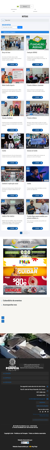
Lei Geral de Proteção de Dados (40, 419)
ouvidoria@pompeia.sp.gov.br (37, 399)
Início (3, 20)
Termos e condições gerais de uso (41, 414)
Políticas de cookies (44, 415)
